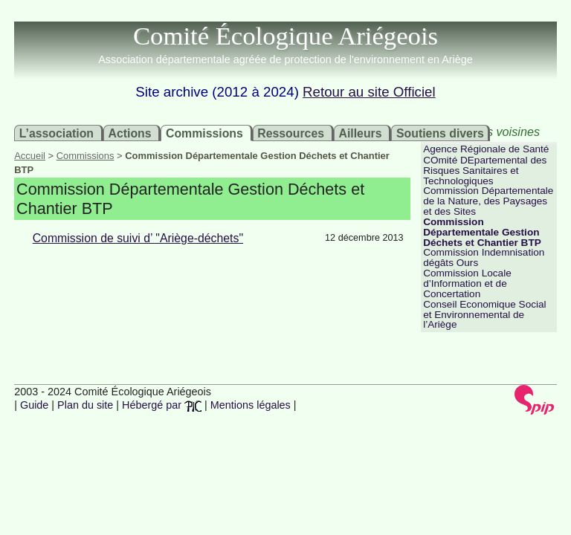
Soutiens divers (440, 132)
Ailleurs (359, 132)
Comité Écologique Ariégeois (285, 36)
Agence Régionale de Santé (486, 149)
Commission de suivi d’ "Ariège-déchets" (138, 238)
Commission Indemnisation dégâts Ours (483, 257)
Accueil (29, 155)
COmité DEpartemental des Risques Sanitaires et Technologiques (484, 171)
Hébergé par (161, 405)
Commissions (204, 132)
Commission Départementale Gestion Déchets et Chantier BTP (482, 232)
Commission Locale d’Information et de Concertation (467, 283)
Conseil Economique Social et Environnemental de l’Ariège (484, 315)
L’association (56, 132)
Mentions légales (250, 405)
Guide (34, 405)
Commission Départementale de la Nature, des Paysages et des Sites (488, 201)
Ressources (290, 132)
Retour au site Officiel (369, 92)
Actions (129, 132)
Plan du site (85, 405)
